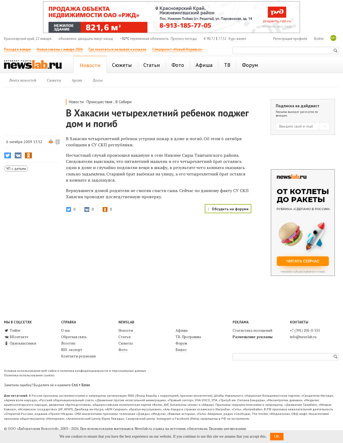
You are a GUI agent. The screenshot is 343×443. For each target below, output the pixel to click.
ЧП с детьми (16, 168)
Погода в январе (17, 49)
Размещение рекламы (253, 336)
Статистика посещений (252, 330)
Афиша (182, 330)
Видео (181, 349)
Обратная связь (74, 336)
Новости (76, 101)
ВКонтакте (16, 336)
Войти (318, 38)
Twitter (12, 330)
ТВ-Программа (188, 336)
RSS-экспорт (71, 349)
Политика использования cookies (29, 375)
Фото (123, 349)
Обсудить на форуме (230, 209)
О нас (65, 330)
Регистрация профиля (290, 38)
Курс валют (237, 38)
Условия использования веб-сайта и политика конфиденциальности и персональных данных (75, 371)
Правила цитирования (227, 428)
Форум (181, 343)
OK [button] (276, 436)
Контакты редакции (78, 356)
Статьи (124, 336)
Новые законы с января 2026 (60, 49)
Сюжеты (125, 343)
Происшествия (99, 101)
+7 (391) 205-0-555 (305, 330)
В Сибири (123, 101)
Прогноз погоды (184, 38)
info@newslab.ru (303, 336)
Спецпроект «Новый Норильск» (177, 49)
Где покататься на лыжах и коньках (117, 49)
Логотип (68, 343)
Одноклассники (20, 343)
